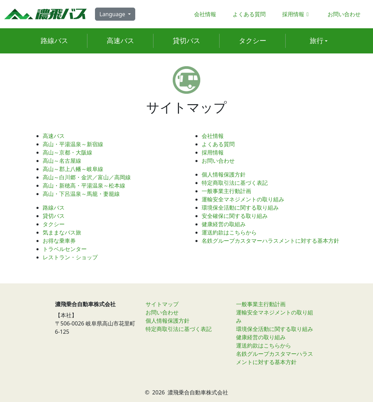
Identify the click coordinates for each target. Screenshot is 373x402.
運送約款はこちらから (229, 232)
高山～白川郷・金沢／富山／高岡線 (87, 177)
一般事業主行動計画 (226, 191)
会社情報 (205, 14)
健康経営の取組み (224, 224)
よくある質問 (249, 14)
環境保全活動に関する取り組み (240, 207)
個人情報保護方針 (224, 174)
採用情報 (296, 14)
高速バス (54, 136)
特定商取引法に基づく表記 (235, 183)
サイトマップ (162, 304)
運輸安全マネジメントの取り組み (243, 199)
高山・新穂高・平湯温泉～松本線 (84, 185)
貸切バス (54, 216)
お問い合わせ (344, 14)
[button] (319, 41)
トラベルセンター (65, 249)
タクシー (54, 224)
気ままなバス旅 (62, 232)
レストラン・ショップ (70, 257)
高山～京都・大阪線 (67, 152)
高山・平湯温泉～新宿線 (73, 144)
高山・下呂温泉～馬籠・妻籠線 (81, 194)
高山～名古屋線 (62, 160)
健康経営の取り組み (261, 337)
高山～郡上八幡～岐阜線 (73, 169)
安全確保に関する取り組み (235, 216)
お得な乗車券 (59, 240)
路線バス (54, 207)
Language (113, 14)
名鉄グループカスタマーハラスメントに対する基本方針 (270, 240)
